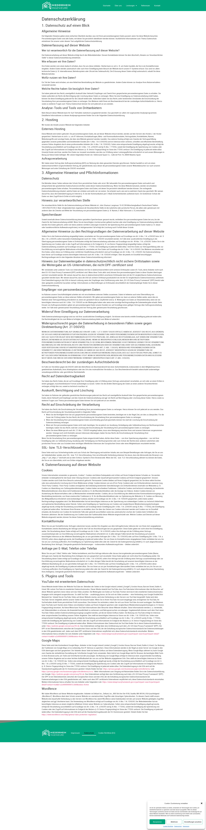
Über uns (118, 5)
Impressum (186, 826)
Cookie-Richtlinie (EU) (106, 733)
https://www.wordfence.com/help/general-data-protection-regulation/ (69, 714)
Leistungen (131, 6)
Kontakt (157, 5)
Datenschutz (178, 826)
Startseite (106, 5)
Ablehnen (174, 822)
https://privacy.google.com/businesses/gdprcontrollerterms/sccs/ (67, 671)
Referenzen (145, 5)
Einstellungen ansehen (193, 822)
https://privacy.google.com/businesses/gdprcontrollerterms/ (127, 669)
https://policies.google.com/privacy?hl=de (63, 626)
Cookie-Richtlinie (168, 826)
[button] (202, 803)
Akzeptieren (157, 822)
